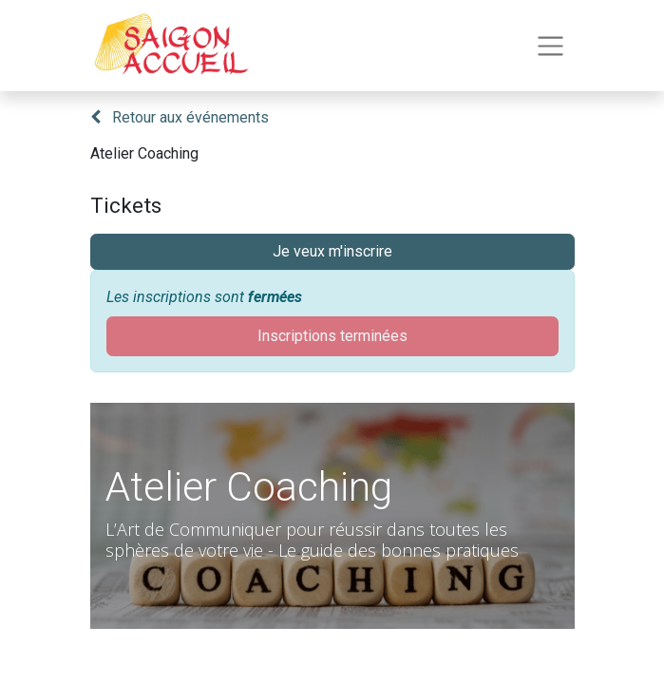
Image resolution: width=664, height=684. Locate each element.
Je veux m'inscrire (332, 251)
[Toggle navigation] (550, 46)
